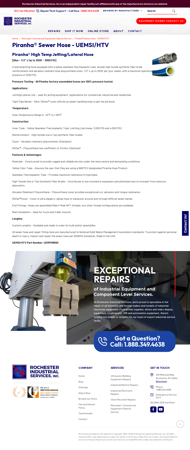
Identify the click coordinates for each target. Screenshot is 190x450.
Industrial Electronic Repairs (122, 392)
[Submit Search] (173, 11)
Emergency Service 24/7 (166, 396)
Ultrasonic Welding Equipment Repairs (121, 377)
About (118, 31)
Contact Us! (185, 223)
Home (82, 375)
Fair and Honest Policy (87, 406)
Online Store (98, 31)
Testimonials (85, 413)
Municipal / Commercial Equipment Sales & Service (123, 408)
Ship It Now (74, 31)
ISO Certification (24, 11)
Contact (135, 31)
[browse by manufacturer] (122, 11)
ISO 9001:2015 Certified (162, 402)
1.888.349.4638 (89, 11)
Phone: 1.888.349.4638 (163, 388)
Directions (161, 381)
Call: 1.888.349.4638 (137, 344)
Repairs (54, 31)
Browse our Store (88, 398)
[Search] (159, 11)
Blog (81, 381)
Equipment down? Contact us (161, 21)
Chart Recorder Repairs (123, 399)
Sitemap (83, 387)
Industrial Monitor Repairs (124, 384)
